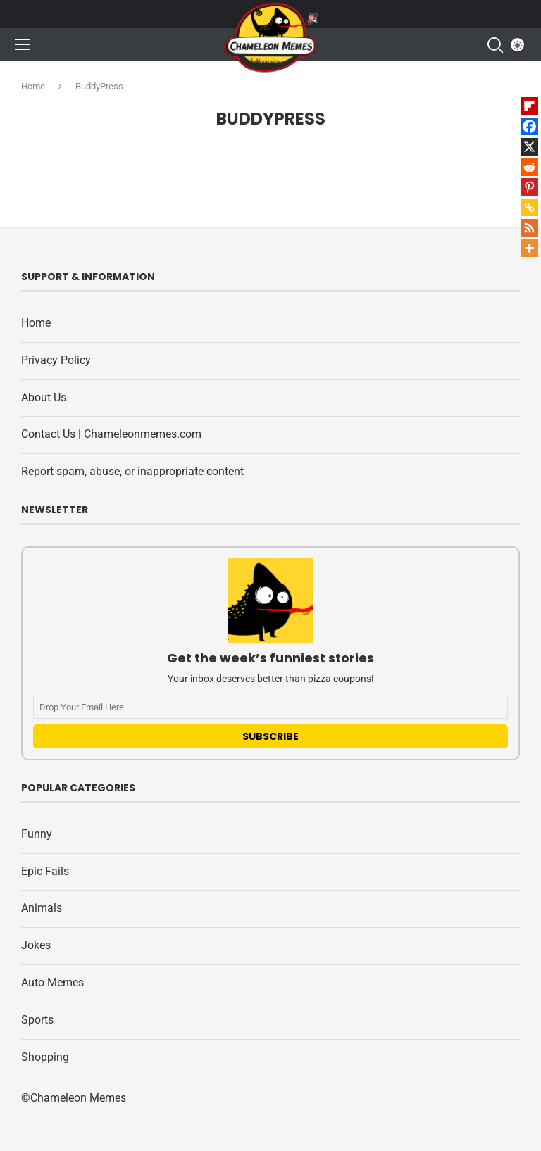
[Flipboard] (529, 106)
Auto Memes (52, 982)
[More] (529, 248)
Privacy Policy (56, 360)
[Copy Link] (529, 207)
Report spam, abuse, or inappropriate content (132, 471)
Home (33, 86)
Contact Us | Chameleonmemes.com (111, 434)
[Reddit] (529, 167)
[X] (529, 147)
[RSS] (529, 228)
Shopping (45, 1057)
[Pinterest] (529, 187)
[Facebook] (529, 126)
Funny (36, 834)
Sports (37, 1019)
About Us (43, 397)
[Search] (494, 45)
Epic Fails (45, 871)
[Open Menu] (22, 44)
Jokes (36, 945)
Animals (41, 907)
